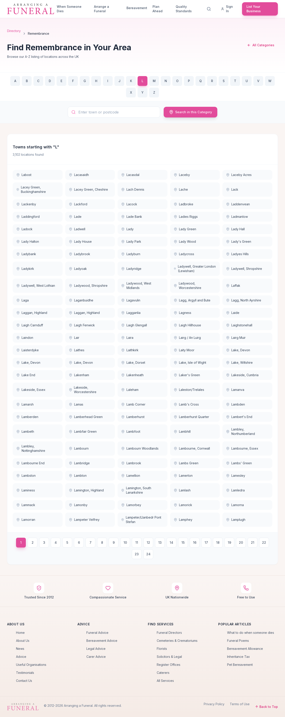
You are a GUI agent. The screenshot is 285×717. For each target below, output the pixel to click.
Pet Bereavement (240, 665)
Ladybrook (79, 254)
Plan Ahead (158, 9)
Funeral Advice (97, 632)
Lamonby (78, 505)
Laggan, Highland (31, 313)
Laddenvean (238, 204)
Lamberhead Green (86, 417)
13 (160, 542)
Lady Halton (27, 241)
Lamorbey (131, 505)
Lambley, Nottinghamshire (30, 448)
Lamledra (235, 490)
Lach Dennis (132, 189)
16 (194, 542)
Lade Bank (131, 216)
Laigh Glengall (134, 325)
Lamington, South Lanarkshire (136, 490)
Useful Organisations (31, 665)
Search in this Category (190, 112)
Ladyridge (131, 269)
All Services (165, 681)
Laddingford (28, 216)
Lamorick (183, 505)
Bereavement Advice (101, 640)
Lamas (76, 404)
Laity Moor (184, 350)
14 (171, 542)
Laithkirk (129, 350)
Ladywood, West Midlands (136, 285)
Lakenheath (132, 375)
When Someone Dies (69, 9)
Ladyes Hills (237, 254)
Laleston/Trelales (189, 390)
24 (148, 554)
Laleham (129, 390)
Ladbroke (183, 204)
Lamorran (25, 519)
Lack (232, 189)
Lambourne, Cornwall (192, 448)
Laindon (24, 337)
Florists (162, 648)
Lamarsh (25, 404)
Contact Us (24, 681)
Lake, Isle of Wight (190, 362)
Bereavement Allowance (245, 648)
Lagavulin (130, 300)
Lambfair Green (83, 431)
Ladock (24, 229)
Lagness (182, 313)
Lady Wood (185, 241)
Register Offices (168, 665)
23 (137, 554)
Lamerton (183, 475)
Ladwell (77, 229)
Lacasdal (130, 175)
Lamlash (182, 490)
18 (218, 542)
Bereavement (136, 8)
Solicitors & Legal (169, 656)
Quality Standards (184, 9)
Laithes (76, 350)
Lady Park (131, 241)
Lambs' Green (239, 463)
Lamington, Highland (86, 490)
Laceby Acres (239, 175)
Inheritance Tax (238, 656)
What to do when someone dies (250, 632)
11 (136, 542)
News (20, 648)
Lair (74, 337)
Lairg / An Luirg (187, 337)
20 (241, 542)
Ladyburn (130, 254)
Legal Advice (96, 648)
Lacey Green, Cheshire (88, 189)
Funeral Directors (169, 632)
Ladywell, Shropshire (244, 269)
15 (183, 542)
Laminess (25, 490)
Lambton (78, 475)
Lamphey (183, 519)
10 (125, 542)
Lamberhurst (133, 417)
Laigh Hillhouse (187, 325)
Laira (127, 337)
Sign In (227, 9)
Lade (75, 216)
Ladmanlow (237, 216)
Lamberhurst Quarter (191, 417)
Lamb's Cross (186, 404)
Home (20, 632)
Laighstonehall (239, 325)
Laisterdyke (27, 350)
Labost (23, 175)
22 (264, 542)
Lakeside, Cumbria (242, 375)
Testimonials (25, 673)
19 (229, 542)
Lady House (80, 241)
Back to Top (266, 707)
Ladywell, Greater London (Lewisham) (195, 269)
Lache (181, 189)
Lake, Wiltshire (239, 362)
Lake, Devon (238, 350)
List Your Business (253, 9)
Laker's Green (187, 375)
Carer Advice (96, 656)
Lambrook (131, 463)
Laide (232, 313)
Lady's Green (238, 241)
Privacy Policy (214, 704)
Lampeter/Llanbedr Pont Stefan (141, 519)
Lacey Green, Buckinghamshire (31, 189)
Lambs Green (186, 463)
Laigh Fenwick (82, 325)
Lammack (25, 505)
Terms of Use (240, 704)
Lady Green (185, 229)
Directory (14, 31)
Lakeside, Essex (30, 390)
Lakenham (79, 375)
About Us (22, 640)
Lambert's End (239, 417)
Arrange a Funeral (101, 9)
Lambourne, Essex (242, 448)
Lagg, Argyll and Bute (192, 300)
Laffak (233, 285)
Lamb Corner (133, 404)
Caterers (163, 673)
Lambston (26, 475)
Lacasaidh (79, 175)
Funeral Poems (238, 640)
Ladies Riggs (186, 216)
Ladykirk (25, 269)
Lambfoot (130, 431)
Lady (127, 229)
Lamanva (235, 390)
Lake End (25, 375)
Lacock (129, 204)
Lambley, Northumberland (240, 431)
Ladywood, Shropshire (88, 285)
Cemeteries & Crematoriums (177, 640)
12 (148, 542)
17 (206, 542)
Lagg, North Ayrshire (243, 300)
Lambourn (79, 448)
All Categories (260, 45)
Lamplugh (235, 519)
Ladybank (26, 254)
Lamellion (130, 475)
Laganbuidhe (81, 300)
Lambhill (182, 431)
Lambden (235, 404)
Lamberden (27, 417)
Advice (21, 656)
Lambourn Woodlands (140, 448)
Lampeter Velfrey (84, 519)
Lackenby (26, 204)
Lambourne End (30, 463)
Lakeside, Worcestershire (83, 390)
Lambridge (79, 463)
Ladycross (184, 254)
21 (252, 542)
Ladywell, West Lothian (35, 285)
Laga (22, 300)
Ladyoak (78, 269)
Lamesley (235, 475)
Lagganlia (130, 313)
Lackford (78, 204)
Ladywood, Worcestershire (187, 285)
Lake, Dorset (133, 362)
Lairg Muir (236, 337)
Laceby (182, 175)
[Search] (210, 9)
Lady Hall (235, 229)
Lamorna (235, 505)
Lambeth (25, 431)
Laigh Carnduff (29, 325)
